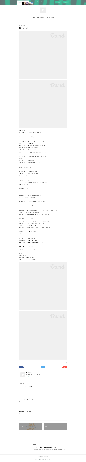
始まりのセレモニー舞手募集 (25, 411)
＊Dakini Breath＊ (50, 17)
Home (33, 17)
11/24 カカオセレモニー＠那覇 (25, 386)
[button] (33, 18)
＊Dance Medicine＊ (41, 17)
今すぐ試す (58, 2)
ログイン (66, 2)
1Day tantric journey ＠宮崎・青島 (26, 399)
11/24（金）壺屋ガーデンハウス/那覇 (25, 389)
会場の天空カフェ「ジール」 (24, 401)
